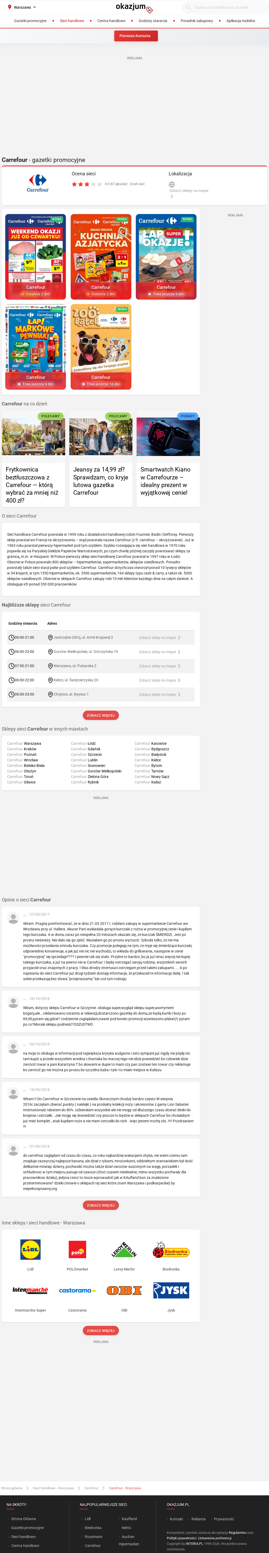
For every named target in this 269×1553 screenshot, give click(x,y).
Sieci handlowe (23, 1537)
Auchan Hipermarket (129, 1540)
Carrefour (91, 1488)
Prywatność (224, 1519)
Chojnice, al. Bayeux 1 (71, 694)
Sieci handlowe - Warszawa (53, 1488)
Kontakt (176, 1519)
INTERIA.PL (194, 1544)
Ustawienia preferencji (214, 1538)
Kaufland (129, 1519)
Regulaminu (237, 1533)
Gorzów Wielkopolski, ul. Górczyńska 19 (86, 651)
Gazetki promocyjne (27, 1528)
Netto (126, 1528)
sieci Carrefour (36, 605)
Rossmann (93, 1537)
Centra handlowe (25, 1546)
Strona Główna (23, 1519)
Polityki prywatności (181, 1538)
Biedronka (93, 1528)
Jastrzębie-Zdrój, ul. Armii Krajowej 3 (83, 637)
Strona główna (11, 1488)
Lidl (88, 1519)
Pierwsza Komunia (135, 36)
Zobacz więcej (101, 715)
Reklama (199, 1519)
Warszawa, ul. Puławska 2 (75, 666)
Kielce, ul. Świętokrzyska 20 (76, 680)
